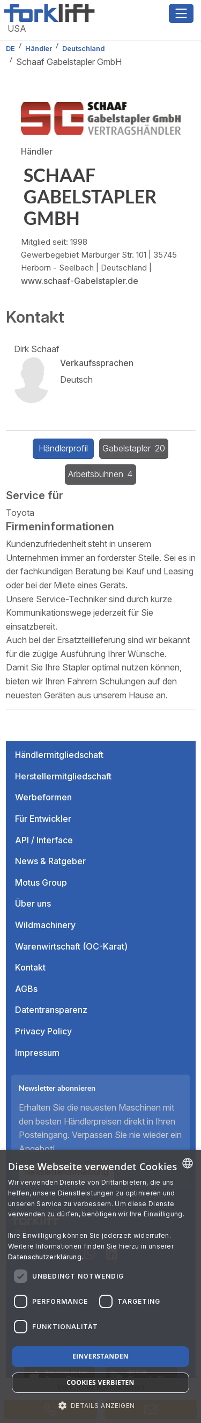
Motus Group (41, 882)
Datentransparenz (51, 1009)
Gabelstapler (133, 448)
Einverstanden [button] (100, 1356)
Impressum (37, 1052)
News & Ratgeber (50, 861)
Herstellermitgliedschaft (63, 776)
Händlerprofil (63, 448)
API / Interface (44, 840)
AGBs (26, 988)
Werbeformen (43, 797)
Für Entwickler (43, 818)
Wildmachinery (45, 925)
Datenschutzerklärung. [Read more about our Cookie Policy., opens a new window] (45, 1257)
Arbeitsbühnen (100, 474)
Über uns (33, 903)
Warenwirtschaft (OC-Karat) (71, 946)
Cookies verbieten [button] (100, 1382)
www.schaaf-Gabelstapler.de (79, 280)
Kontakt (30, 967)
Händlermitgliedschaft (59, 754)
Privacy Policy (43, 1031)
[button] (100, 1405)
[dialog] (100, 1286)
